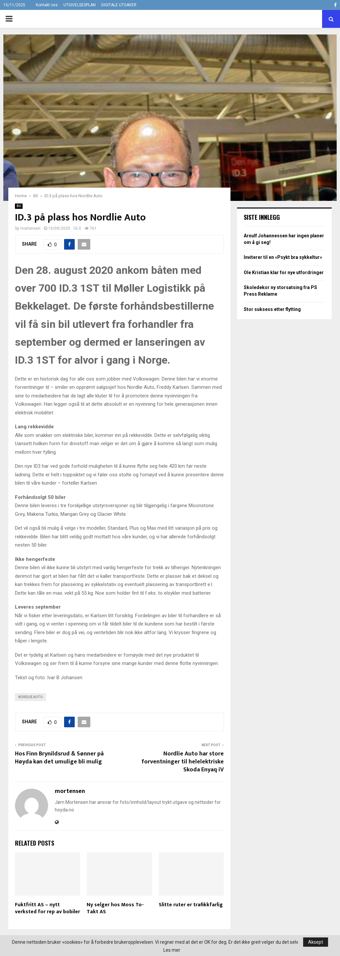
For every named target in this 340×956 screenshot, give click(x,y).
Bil (19, 206)
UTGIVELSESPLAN (79, 5)
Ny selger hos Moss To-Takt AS (115, 908)
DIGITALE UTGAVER (118, 5)
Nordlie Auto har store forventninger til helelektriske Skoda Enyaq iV (182, 762)
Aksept (315, 942)
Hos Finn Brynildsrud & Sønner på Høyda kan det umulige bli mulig (59, 758)
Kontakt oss (47, 5)
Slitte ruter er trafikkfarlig (191, 904)
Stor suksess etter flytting (272, 309)
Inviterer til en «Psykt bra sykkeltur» (283, 257)
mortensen (30, 228)
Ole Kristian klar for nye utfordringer (284, 272)
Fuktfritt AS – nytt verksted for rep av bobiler (47, 908)
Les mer (171, 950)
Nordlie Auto (30, 697)
